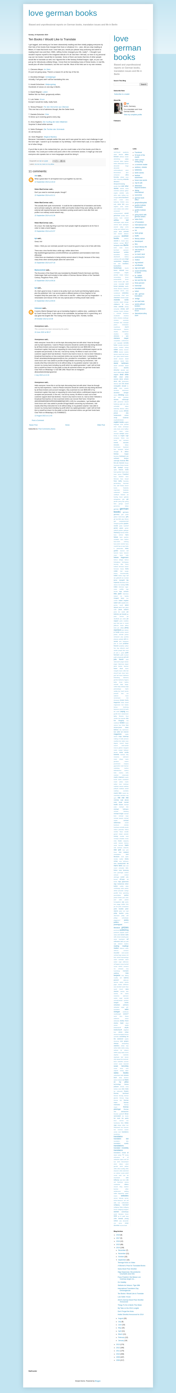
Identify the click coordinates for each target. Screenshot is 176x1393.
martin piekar (118, 782)
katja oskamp (121, 686)
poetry (126, 920)
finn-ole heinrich (119, 463)
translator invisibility (121, 1148)
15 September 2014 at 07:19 (45, 263)
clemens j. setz (121, 336)
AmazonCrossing (119, 184)
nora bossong (124, 870)
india (127, 584)
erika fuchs (117, 429)
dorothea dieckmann (121, 390)
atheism (126, 233)
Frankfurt (126, 474)
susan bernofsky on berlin (141, 272)
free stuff (116, 485)
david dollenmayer (119, 372)
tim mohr (117, 1118)
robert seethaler (119, 959)
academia (126, 152)
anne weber (125, 209)
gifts (127, 517)
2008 (118, 1360)
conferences (125, 340)
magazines (118, 734)
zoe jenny (118, 1223)
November (122, 1253)
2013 (118, 1344)
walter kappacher (119, 1193)
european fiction (119, 438)
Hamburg (117, 532)
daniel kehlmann (121, 363)
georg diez (121, 501)
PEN (127, 904)
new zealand (124, 852)
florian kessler (124, 465)
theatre (126, 1091)
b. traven (122, 241)
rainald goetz (125, 937)
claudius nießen (121, 334)
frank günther (117, 472)
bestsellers (117, 254)
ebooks (116, 399)
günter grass (118, 528)
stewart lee (119, 1059)
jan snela (123, 618)
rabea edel (117, 935)
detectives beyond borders (140, 187)
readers (126, 944)
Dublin (127, 395)
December (122, 1250)
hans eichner (118, 535)
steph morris (125, 1052)
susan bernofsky (121, 1066)
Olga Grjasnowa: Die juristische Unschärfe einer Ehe (129, 1273)
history (116, 573)
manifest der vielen (119, 741)
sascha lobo (124, 991)
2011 (118, 1351)
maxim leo (125, 793)
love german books (63, 13)
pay (123, 902)
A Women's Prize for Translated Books (131, 1266)
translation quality (121, 1143)
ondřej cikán (124, 886)
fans (115, 449)
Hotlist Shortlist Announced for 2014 (131, 1314)
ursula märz (118, 1175)
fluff (115, 467)
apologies (126, 224)
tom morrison (118, 1129)
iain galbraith (117, 578)
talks (122, 1075)
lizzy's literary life (141, 247)
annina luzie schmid (121, 218)
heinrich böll (124, 551)
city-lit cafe (138, 183)
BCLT (127, 243)
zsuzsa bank (123, 1225)
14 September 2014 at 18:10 (45, 182)
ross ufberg (125, 975)
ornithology (117, 888)
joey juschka (125, 637)
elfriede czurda (118, 411)
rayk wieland (118, 944)
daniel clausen (118, 358)
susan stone (118, 1068)
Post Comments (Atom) (46, 429)
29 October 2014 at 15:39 (44, 319)
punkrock (116, 932)
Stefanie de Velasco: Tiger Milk (129, 1285)
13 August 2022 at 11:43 (43, 416)
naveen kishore (124, 843)
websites (125, 1196)
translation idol (121, 1139)
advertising (117, 159)
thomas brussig (118, 1095)
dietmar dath (117, 383)
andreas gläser (124, 190)
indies (116, 587)
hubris (120, 575)
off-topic (122, 879)
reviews (123, 955)
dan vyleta (117, 356)
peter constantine (123, 906)
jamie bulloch (123, 609)
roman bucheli (124, 964)
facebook (126, 447)
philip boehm (119, 913)
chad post (125, 295)
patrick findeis (118, 897)
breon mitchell (119, 270)
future (121, 497)
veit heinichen (118, 1182)
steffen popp (117, 1052)
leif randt (116, 711)
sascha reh (118, 993)
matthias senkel (124, 788)
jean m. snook (124, 623)
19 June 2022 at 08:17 (43, 332)
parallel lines (118, 893)
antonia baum (118, 224)
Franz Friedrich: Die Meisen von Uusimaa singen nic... (129, 1278)
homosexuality (124, 573)
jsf (114, 652)
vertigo (137, 299)
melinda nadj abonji (121, 800)
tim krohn (125, 1116)
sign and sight (140, 268)
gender (116, 501)
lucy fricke (122, 725)
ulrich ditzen (118, 1164)
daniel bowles (124, 356)
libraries (121, 716)
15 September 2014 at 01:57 (45, 231)
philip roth (125, 915)
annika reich (125, 215)
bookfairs (126, 263)
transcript (138, 286)
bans (127, 241)
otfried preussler (119, 890)
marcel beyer (124, 743)
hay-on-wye (121, 546)
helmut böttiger (118, 560)
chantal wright (124, 297)
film (127, 461)
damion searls (118, 354)
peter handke (119, 909)
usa (124, 1175)
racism (122, 935)
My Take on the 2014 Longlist (128, 1308)
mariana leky (124, 754)
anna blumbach (124, 197)
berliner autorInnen (138, 176)
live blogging (119, 720)
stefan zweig (125, 1048)
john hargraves (124, 641)
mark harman (125, 766)
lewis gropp (139, 233)
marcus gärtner (118, 748)
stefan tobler (117, 1048)
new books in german (139, 250)
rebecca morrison (121, 950)
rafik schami (117, 937)
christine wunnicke (121, 320)
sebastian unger (119, 1007)
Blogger (98, 1381)
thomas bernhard (121, 1093)
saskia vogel (118, 998)
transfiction (117, 1134)
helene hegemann (121, 557)
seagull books (121, 1002)
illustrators (123, 582)
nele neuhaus (118, 847)
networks (126, 847)
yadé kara (125, 1216)
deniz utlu (117, 381)
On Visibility (122, 1282)
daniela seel (125, 370)
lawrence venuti (118, 709)
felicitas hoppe (121, 454)
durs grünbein (123, 397)
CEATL (122, 290)
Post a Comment (38, 420)
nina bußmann (124, 861)
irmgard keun (119, 598)
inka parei (118, 594)
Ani (36, 176)
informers (121, 587)
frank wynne (118, 474)
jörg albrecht (121, 648)
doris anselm (124, 388)
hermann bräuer (124, 566)
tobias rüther (121, 1125)
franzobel (126, 483)
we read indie (139, 301)
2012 (118, 1348)
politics (116, 922)
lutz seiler (117, 732)
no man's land (140, 254)
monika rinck (124, 836)
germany (116, 514)
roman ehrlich (118, 966)
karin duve (122, 673)
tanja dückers (124, 1077)
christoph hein (118, 322)
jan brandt (123, 614)
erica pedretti (124, 424)
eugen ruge (125, 435)
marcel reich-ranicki (121, 745)
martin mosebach (123, 779)
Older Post (101, 425)
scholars (126, 1000)
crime (116, 350)
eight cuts (123, 404)
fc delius (125, 451)
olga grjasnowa (123, 881)
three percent (139, 283)
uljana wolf (123, 1159)
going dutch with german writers (141, 216)
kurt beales (125, 705)
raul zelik (126, 941)
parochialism (117, 895)
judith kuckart (124, 655)
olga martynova (119, 884)
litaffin (137, 236)
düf (115, 397)
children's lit (118, 304)
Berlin (126, 245)
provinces (116, 930)
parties (126, 895)
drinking (121, 395)
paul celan (125, 897)
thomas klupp (124, 1098)
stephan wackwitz (121, 1055)
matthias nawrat (118, 786)
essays (122, 433)
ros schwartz (118, 968)
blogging (126, 261)
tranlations (125, 1132)
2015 (118, 1244)
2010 (118, 1354)
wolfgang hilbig (118, 1207)
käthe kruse (118, 682)
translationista (140, 288)
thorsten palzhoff (119, 1114)
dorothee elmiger (121, 392)
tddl (123, 1080)
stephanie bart (118, 1057)
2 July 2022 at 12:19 (42, 375)
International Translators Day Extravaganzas (128, 1289)
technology (117, 1084)
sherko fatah (119, 1023)
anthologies (117, 222)
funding (116, 497)
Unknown (38, 308)
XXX (115, 1216)
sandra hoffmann (123, 984)
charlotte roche (121, 300)
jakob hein (122, 607)
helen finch (139, 219)
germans (126, 512)
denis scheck (124, 379)
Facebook (138, 152)
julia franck (119, 659)
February (121, 1337)
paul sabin (118, 899)
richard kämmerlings (123, 957)
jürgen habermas (119, 664)
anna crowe (118, 199)
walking (126, 1191)
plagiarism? (117, 920)
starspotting (125, 1043)
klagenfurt (117, 702)
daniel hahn (124, 361)
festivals (122, 460)
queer (127, 932)
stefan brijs (125, 1046)
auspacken (117, 236)
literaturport (139, 241)
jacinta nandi (118, 605)
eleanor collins (124, 408)
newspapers (117, 854)
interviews (126, 594)
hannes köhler (124, 532)
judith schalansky (119, 657)
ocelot (122, 877)
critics (116, 352)
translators (118, 1150)
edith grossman (118, 401)
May (120, 1328)
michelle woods (124, 827)
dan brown (125, 354)
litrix (136, 244)
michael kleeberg (121, 811)
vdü (127, 1180)
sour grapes (124, 1041)
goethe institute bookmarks (140, 206)
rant (121, 941)
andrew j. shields (141, 167)
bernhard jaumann (121, 250)
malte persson (124, 739)
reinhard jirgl (117, 955)
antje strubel (125, 222)
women (116, 1212)
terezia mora (124, 1086)
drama (115, 395)
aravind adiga (118, 227)
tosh (119, 1132)
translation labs (121, 1141)
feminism (116, 456)
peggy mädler (121, 904)
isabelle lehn (125, 603)
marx (120, 784)
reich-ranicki (125, 953)
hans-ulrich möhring (121, 541)
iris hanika (124, 596)
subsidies (120, 1061)
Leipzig (122, 711)
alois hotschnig (118, 179)
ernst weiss (118, 431)
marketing (116, 768)
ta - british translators (138, 276)
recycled (116, 953)
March (120, 1334)
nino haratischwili (120, 863)
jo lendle (116, 632)
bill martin (122, 259)
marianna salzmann (121, 757)
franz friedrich (119, 476)
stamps (116, 1043)
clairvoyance (117, 329)
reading (116, 946)
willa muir (117, 1202)
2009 (118, 1357)
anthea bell (121, 220)
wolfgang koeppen (123, 1209)
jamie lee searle (119, 612)
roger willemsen (124, 962)
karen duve (118, 668)
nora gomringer (118, 872)
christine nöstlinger (123, 318)
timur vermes (119, 1120)
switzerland (117, 1075)
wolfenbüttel (125, 1202)
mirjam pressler (124, 834)
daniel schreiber (119, 365)
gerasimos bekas (121, 506)
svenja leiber (124, 1070)
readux (116, 948)
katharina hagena (123, 680)
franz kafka (118, 481)
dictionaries (125, 381)
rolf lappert (117, 964)
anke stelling (122, 195)
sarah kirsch (118, 989)
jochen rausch (124, 632)
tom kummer (125, 1127)
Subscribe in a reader (122, 94)
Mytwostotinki (40, 270)
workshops (125, 1212)
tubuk (115, 1155)
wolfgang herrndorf (121, 1205)
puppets (122, 932)
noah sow (126, 865)
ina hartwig (121, 584)
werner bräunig (118, 1198)
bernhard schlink (121, 252)
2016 (118, 1241)
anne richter (124, 206)
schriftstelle (139, 265)
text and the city (140, 280)
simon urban (124, 1032)
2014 (118, 1248)
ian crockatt (125, 578)
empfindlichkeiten (119, 420)
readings (125, 946)
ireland (116, 596)
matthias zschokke (121, 791)
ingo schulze (124, 591)
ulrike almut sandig (119, 1168)
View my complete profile (133, 115)
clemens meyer (121, 338)
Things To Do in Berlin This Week (130, 1305)
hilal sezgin (124, 571)
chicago (126, 302)
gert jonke (125, 514)
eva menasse (124, 440)
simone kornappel (119, 1034)
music (120, 841)
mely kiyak (118, 802)
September (122, 1260)
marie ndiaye (118, 759)
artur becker (118, 233)
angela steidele (119, 193)
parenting (126, 893)
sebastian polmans (121, 1005)
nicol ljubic (125, 856)
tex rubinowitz (118, 1091)
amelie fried (117, 186)
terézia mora (117, 1089)
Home (67, 425)
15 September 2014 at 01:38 (45, 215)
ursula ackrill (125, 1173)
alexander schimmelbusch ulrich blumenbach (121, 170)
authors (126, 238)
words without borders (140, 305)
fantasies (120, 449)
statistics (116, 1046)
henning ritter (118, 564)
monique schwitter (119, 838)
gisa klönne (125, 519)
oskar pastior (125, 888)
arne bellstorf (121, 229)
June (120, 1325)
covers (116, 347)
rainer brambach (119, 939)
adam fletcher (118, 154)
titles (122, 1123)
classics (126, 329)
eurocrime (138, 195)
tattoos (116, 1080)
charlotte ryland (118, 302)
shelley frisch (124, 1021)
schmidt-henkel (118, 1000)
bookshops (118, 268)
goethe (121, 523)
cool (115, 343)
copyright (119, 343)
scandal (126, 998)
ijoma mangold (119, 580)
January (121, 1340)
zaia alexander (124, 1221)
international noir (141, 225)
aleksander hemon (123, 163)
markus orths (124, 773)
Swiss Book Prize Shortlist (127, 1269)
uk (123, 1157)
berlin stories (139, 173)
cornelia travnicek (123, 345)
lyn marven (125, 732)
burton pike (121, 281)
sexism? (126, 1014)
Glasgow (116, 523)
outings (126, 890)
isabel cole (117, 603)
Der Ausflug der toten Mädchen (55, 122)
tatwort (120, 1080)
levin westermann (123, 714)
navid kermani (118, 845)
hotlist (116, 575)
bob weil (117, 263)
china (127, 304)
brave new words (141, 180)
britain (121, 275)
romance (126, 966)
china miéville (119, 306)
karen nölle (122, 671)
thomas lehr (118, 1100)
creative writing (124, 347)
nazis (127, 845)
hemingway (125, 562)
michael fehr (124, 807)
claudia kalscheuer (121, 331)
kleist (122, 702)
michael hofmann (121, 809)
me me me (38, 164)
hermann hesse (119, 569)
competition (117, 340)
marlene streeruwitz (121, 775)
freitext (122, 485)
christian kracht (118, 311)
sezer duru (118, 1016)
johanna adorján (118, 639)
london (122, 723)
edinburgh (125, 399)
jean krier (116, 623)
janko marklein (124, 621)
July (119, 1322)
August (121, 1318)
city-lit (127, 327)
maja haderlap (124, 736)
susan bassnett (124, 1064)
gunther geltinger (124, 530)
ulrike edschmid (124, 1171)
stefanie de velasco (121, 1050)
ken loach (121, 691)
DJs (123, 383)
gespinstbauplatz (141, 203)
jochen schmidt (118, 634)
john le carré (118, 643)
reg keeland (139, 263)
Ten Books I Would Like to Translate (131, 1294)
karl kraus (120, 675)
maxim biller (118, 793)
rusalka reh (118, 978)
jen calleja (120, 628)
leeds (127, 709)
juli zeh (126, 657)
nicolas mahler (118, 859)
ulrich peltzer (124, 1166)
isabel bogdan (124, 600)
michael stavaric (118, 818)
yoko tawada (118, 1218)
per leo (116, 906)
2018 (118, 1235)
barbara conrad (119, 243)
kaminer (126, 666)
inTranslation (139, 222)
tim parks (125, 1118)
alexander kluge (121, 166)
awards (116, 241)
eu (119, 435)
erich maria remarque (121, 426)
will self (126, 1200)
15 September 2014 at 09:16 (45, 281)
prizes (125, 927)
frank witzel (125, 472)
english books (119, 422)
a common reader (141, 164)
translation (118, 1136)
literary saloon (140, 239)
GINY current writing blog (139, 161)
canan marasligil (119, 284)
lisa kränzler (122, 718)
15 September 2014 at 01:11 (45, 195)
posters (126, 922)
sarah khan (125, 987)
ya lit (119, 1216)
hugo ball (126, 575)
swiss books (121, 1073)
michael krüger (119, 813)
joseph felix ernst (123, 650)
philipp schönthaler (121, 918)
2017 (118, 1238)
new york (117, 850)
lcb (124, 709)
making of (117, 739)
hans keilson (124, 539)
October (121, 1257)
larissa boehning (121, 707)
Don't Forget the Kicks (126, 1311)
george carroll (124, 503)
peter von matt (124, 911)
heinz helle (124, 555)
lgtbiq (115, 716)
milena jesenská (119, 829)
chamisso (117, 297)
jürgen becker (124, 662)
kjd (36, 238)
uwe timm (123, 1180)
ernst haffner (125, 429)
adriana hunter (124, 156)
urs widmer (117, 1173)
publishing (124, 930)
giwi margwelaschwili (121, 521)
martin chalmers (119, 777)
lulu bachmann (124, 729)
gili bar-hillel (117, 519)
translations (119, 1146)
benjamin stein (118, 245)
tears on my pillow (48, 164)
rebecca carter (124, 948)
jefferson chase (119, 625)
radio (127, 935)
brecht (127, 268)
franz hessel (124, 479)
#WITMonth (117, 152)
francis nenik (124, 469)
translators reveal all (121, 1152)
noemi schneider (119, 868)
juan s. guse (120, 652)
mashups (126, 784)
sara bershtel (117, 987)
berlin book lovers (121, 247)
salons (121, 982)
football (120, 467)
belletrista (138, 170)
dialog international (139, 191)
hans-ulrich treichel (119, 544)
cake (127, 281)
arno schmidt (124, 231)
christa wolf (124, 309)
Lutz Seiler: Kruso (124, 1297)
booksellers (117, 266)
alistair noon (124, 177)
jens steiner (125, 630)
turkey (119, 1155)
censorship (117, 295)
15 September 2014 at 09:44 (45, 301)
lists (127, 718)
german (116, 509)
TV (123, 1155)
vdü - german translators (139, 295)
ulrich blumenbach (123, 1161)
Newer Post (33, 425)
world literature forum (121, 1214)
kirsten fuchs (124, 700)
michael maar (124, 816)
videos (126, 1184)
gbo (123, 499)
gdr (127, 499)
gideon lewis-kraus (119, 517)
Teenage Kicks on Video (126, 1263)
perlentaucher (140, 257)
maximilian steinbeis (120, 795)
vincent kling (118, 1186)
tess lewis (125, 1089)
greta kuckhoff (124, 526)
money (116, 836)
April (120, 1331)
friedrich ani (125, 494)
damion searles (124, 352)
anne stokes (117, 209)
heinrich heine (118, 553)
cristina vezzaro (124, 349)
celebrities (125, 293)
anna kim (121, 204)
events (116, 442)
